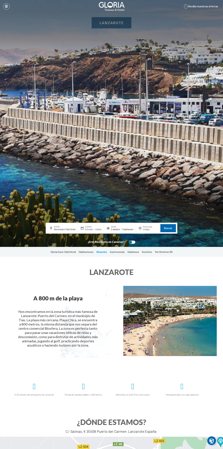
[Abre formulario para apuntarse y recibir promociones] (201, 6)
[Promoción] (150, 229)
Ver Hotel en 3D (164, 251)
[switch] (131, 242)
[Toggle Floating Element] (211, 440)
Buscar (168, 228)
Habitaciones (86, 251)
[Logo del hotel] (111, 6)
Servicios (147, 251)
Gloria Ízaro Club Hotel (63, 251)
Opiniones (133, 251)
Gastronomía (117, 251)
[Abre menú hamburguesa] (6, 6)
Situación (101, 251)
